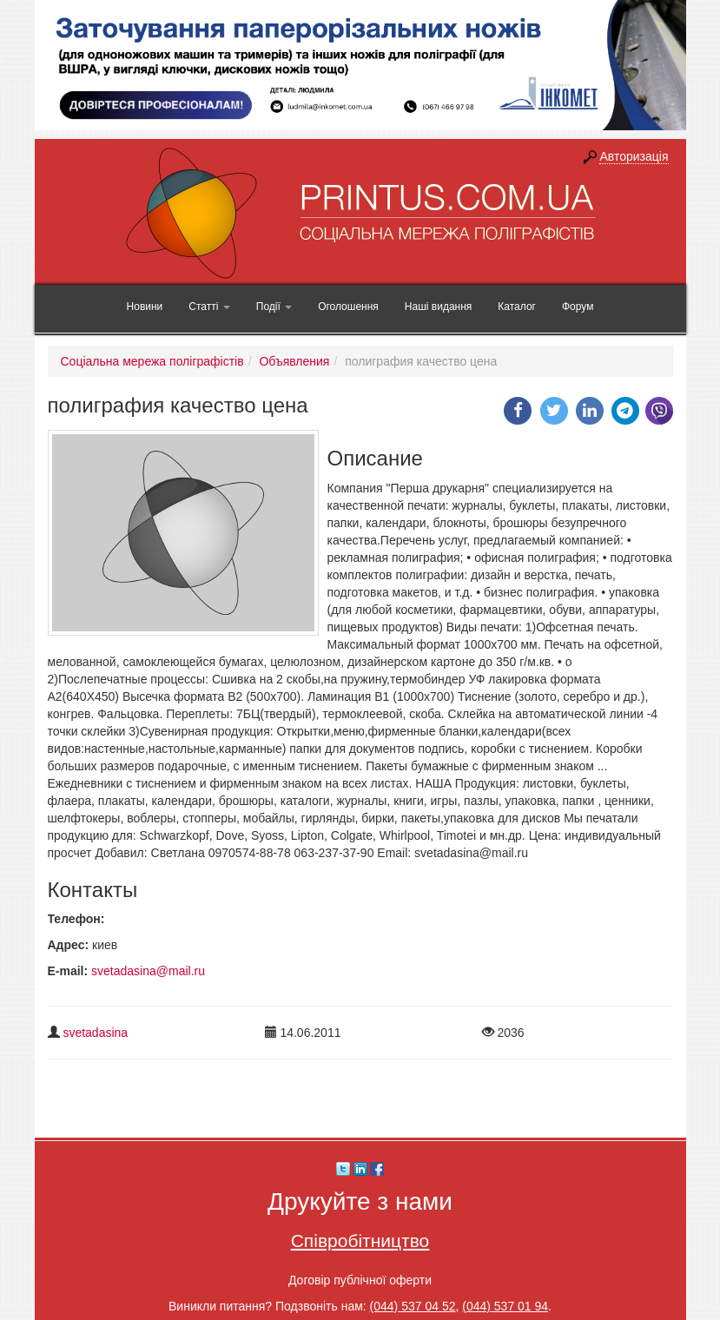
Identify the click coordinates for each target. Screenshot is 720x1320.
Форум (577, 306)
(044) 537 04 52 (413, 1306)
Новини (145, 306)
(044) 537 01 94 (505, 1306)
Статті (208, 306)
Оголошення (348, 306)
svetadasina (95, 1033)
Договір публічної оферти (360, 1280)
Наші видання (438, 306)
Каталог (517, 306)
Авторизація (633, 156)
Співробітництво (360, 1241)
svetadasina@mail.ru (148, 971)
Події (274, 306)
